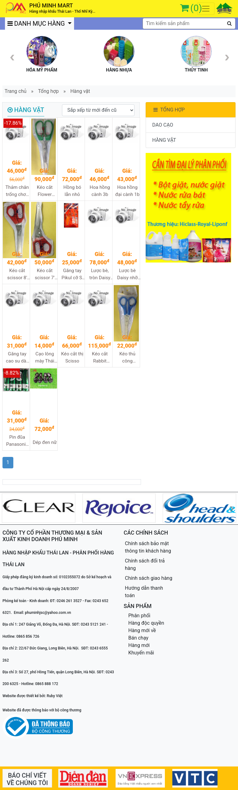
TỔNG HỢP (168, 110)
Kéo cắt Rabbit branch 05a (99, 357)
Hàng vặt (80, 91)
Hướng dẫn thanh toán (144, 591)
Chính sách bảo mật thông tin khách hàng (148, 547)
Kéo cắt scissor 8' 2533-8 (17, 274)
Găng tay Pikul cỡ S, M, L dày (72, 274)
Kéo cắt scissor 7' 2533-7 (45, 274)
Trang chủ (16, 91)
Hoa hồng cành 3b (100, 190)
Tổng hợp (48, 91)
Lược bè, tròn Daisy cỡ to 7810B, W (99, 274)
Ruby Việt (55, 696)
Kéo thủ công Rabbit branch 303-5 (127, 357)
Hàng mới (139, 645)
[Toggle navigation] (205, 8)
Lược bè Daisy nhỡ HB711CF (127, 274)
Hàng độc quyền (146, 623)
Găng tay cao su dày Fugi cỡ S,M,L (17, 357)
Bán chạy (138, 638)
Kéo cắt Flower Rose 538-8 (44, 191)
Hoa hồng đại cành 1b (127, 190)
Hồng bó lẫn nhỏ (72, 190)
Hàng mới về (142, 630)
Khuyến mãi (141, 653)
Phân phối (139, 616)
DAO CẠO (162, 125)
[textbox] (189, 23)
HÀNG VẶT (164, 140)
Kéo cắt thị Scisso (72, 357)
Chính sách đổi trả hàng (145, 564)
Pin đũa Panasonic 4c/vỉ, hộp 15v (17, 441)
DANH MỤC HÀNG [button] (36, 23)
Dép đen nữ (45, 442)
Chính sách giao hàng (148, 578)
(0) (196, 7)
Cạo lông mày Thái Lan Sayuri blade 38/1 (44, 357)
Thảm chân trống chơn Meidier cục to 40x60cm (17, 191)
